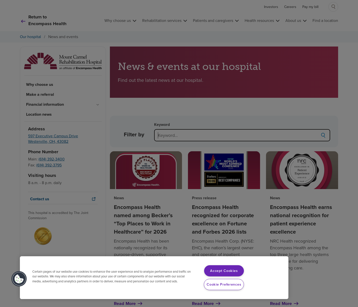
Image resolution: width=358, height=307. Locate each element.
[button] (19, 279)
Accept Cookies (224, 270)
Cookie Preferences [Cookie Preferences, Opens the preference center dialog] (224, 284)
